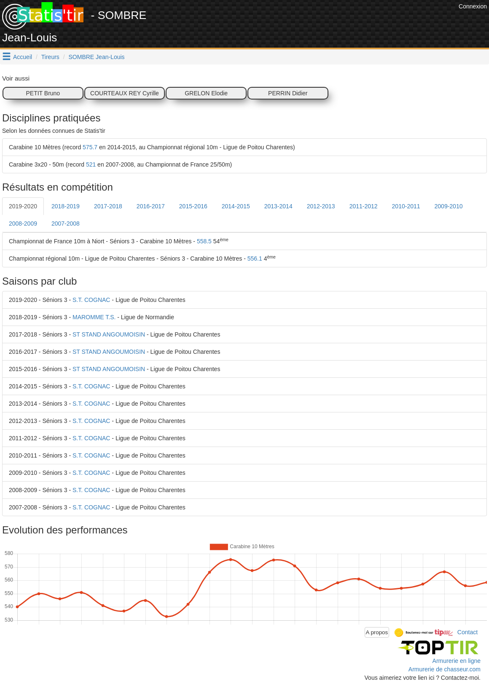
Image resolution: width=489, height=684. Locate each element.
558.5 (204, 241)
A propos (377, 632)
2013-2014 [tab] (278, 206)
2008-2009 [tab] (23, 223)
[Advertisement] (303, 21)
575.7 (90, 147)
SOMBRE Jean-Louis (97, 57)
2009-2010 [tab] (449, 206)
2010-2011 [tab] (406, 206)
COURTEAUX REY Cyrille (124, 93)
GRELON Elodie (206, 93)
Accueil (22, 57)
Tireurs (50, 57)
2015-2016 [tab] (193, 206)
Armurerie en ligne (457, 660)
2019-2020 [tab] (23, 206)
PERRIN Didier (287, 93)
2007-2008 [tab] (65, 223)
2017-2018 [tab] (108, 206)
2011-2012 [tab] (363, 206)
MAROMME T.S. (94, 317)
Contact (467, 631)
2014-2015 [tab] (236, 206)
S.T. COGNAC (91, 299)
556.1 (254, 258)
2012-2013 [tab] (321, 206)
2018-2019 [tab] (65, 206)
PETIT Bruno (43, 93)
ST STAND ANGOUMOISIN (109, 334)
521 (91, 164)
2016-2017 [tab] (151, 206)
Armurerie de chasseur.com (444, 669)
